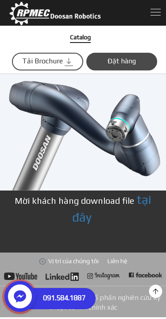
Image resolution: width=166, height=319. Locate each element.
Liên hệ (117, 261)
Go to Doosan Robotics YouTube (20, 277)
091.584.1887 (64, 298)
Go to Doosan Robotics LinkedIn (62, 277)
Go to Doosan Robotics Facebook (145, 277)
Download (68, 13)
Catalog (80, 37)
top (155, 291)
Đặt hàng (122, 61)
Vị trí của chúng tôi (73, 261)
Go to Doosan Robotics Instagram (103, 277)
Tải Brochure (47, 61)
